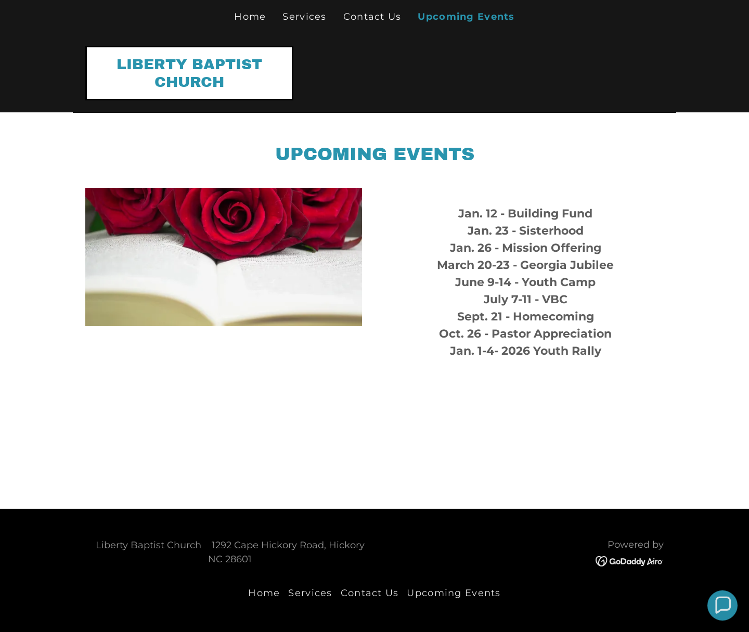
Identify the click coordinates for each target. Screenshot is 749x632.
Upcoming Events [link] (466, 16)
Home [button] (264, 593)
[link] (189, 83)
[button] (722, 605)
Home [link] (250, 16)
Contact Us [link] (372, 16)
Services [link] (304, 16)
